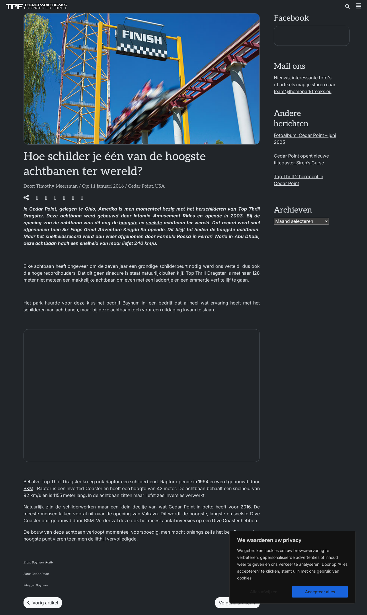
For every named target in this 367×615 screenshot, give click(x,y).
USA (160, 186)
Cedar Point (140, 186)
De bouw (34, 532)
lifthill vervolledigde (115, 539)
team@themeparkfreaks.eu (302, 91)
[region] (292, 567)
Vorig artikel (42, 603)
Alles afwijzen (263, 591)
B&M (28, 488)
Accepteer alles (320, 591)
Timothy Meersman (57, 186)
